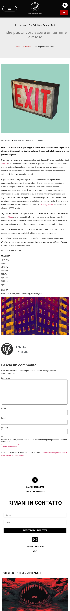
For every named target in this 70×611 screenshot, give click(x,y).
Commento (6, 378)
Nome (4, 409)
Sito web (4, 428)
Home (18, 47)
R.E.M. (10, 217)
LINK (35, 551)
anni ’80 (4, 163)
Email (4, 418)
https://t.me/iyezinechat (35, 491)
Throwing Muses (46, 204)
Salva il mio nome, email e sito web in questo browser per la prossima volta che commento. (34, 441)
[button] (9, 8)
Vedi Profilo (23, 352)
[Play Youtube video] (35, 316)
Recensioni (27, 47)
